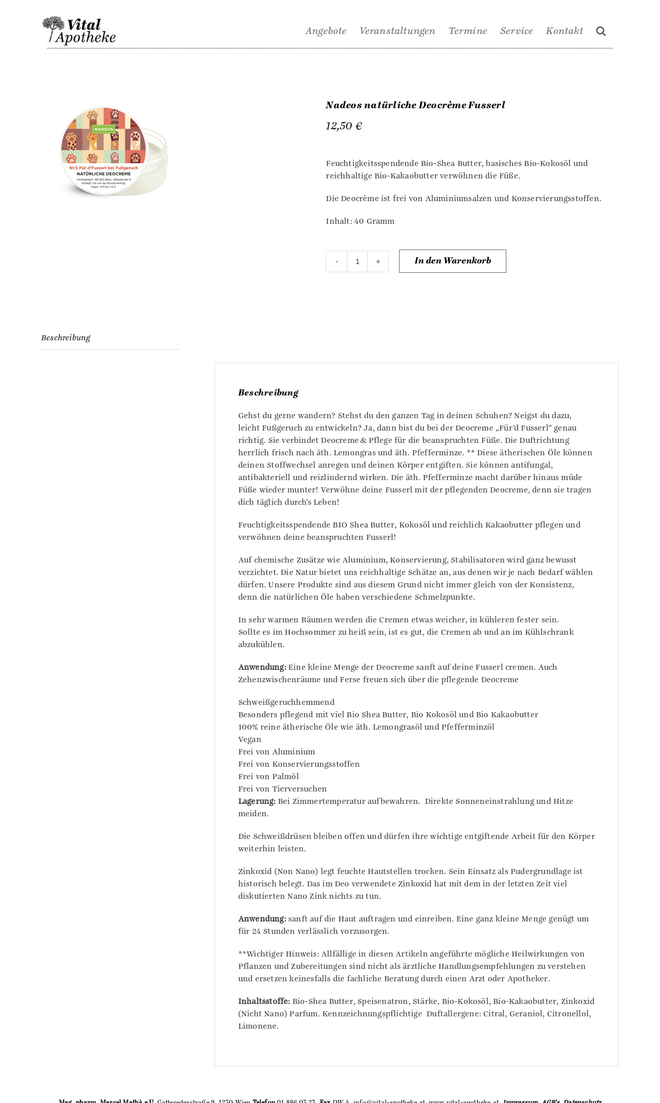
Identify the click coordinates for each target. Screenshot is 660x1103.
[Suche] (601, 31)
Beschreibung (65, 337)
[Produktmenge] (357, 261)
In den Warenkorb (453, 261)
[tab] (110, 338)
